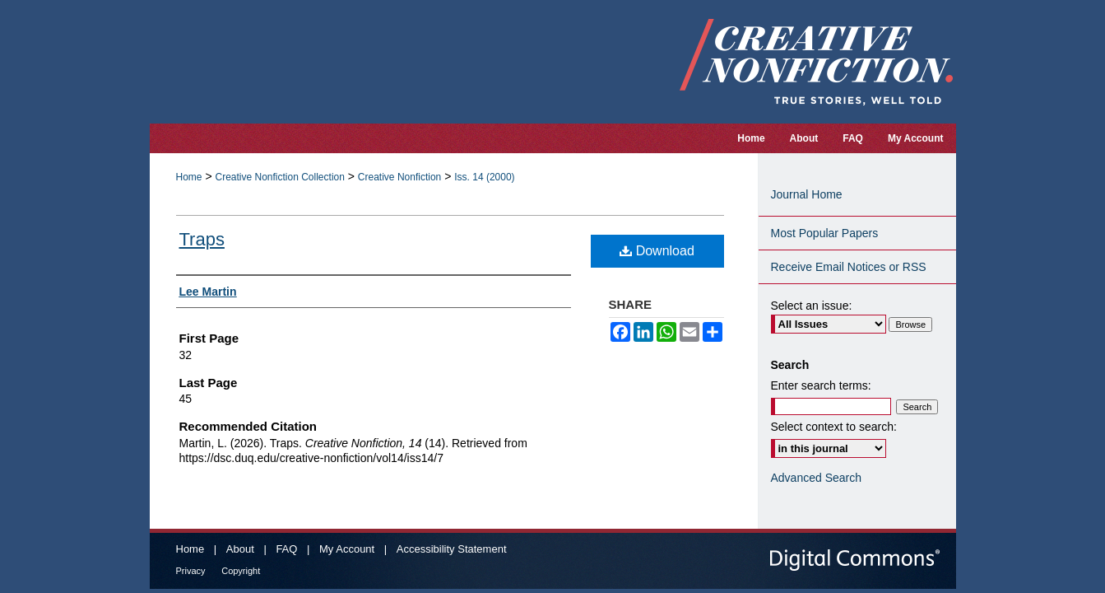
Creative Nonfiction (399, 177)
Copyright (240, 571)
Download (657, 251)
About (240, 549)
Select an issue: (811, 305)
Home (189, 177)
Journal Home (807, 194)
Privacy (191, 571)
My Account (346, 549)
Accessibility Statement (452, 549)
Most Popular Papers (825, 233)
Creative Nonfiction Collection (279, 177)
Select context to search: (834, 426)
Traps (202, 239)
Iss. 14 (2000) (484, 177)
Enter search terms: (821, 385)
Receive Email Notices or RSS (848, 266)
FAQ (286, 549)
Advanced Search (816, 477)
